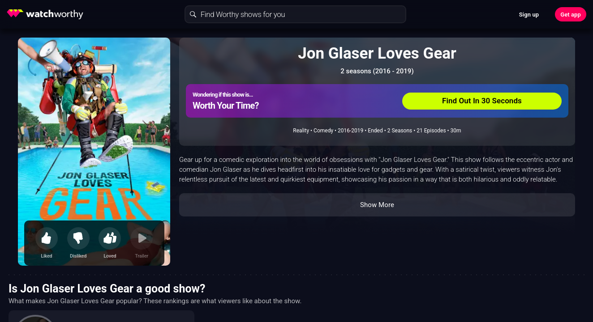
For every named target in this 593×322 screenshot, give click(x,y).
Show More (377, 205)
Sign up (529, 14)
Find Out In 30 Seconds (482, 100)
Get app (570, 14)
